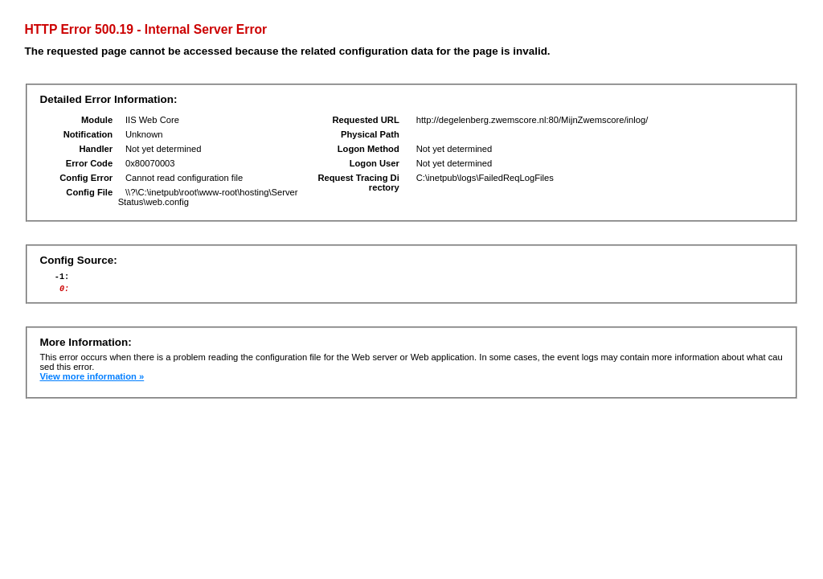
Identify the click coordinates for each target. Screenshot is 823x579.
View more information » (91, 381)
